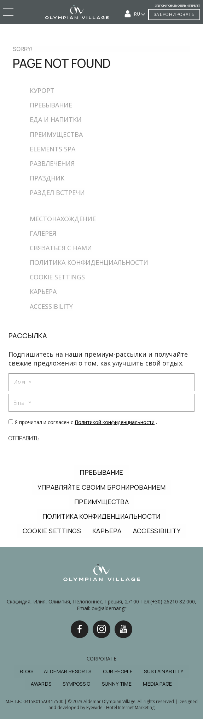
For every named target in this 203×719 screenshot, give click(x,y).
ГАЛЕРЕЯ (43, 233)
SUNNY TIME (117, 683)
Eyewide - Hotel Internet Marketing (120, 707)
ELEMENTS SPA (52, 149)
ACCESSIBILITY (51, 306)
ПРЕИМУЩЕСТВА (56, 134)
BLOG (26, 671)
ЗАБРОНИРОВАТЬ (174, 14)
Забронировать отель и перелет (177, 5)
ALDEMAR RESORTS (67, 671)
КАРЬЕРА (43, 291)
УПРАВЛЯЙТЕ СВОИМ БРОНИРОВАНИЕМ (101, 487)
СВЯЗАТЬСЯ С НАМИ (61, 248)
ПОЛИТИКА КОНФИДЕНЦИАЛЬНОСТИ (89, 262)
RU (137, 14)
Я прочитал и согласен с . (86, 422)
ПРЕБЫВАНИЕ (51, 105)
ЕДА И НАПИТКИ (56, 119)
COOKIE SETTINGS (57, 277)
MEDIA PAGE (157, 683)
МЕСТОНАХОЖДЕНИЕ (63, 218)
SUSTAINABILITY (163, 671)
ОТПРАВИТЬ (24, 438)
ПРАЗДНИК (47, 178)
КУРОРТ (42, 90)
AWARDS (41, 683)
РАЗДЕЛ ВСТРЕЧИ (57, 192)
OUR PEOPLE (118, 671)
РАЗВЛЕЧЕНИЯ (52, 163)
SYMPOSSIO (76, 683)
